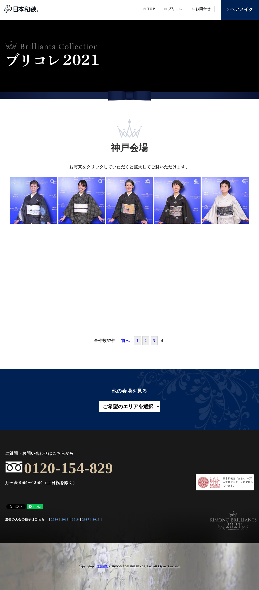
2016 (96, 519)
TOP (149, 9)
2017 (85, 519)
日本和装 (102, 566)
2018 (75, 519)
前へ (125, 340)
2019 (65, 519)
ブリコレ (173, 9)
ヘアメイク (240, 9)
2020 (54, 519)
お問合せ (201, 9)
